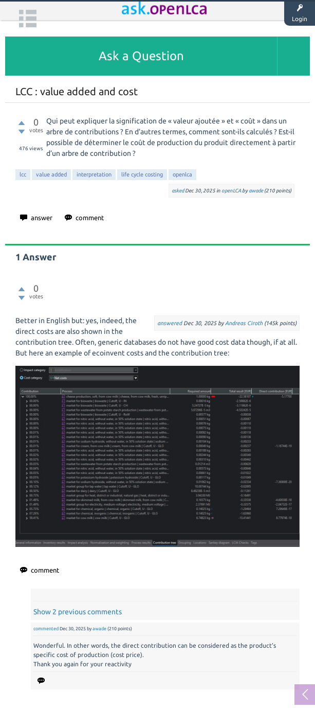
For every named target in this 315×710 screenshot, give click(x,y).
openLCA (231, 190)
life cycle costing (142, 174)
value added (51, 174)
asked (178, 190)
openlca (182, 174)
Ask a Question (141, 56)
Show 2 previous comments (77, 612)
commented (46, 628)
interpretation (94, 174)
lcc (23, 174)
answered (169, 323)
